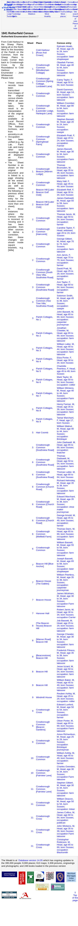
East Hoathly (10, 8)
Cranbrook (54, 2)
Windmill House (44, 697)
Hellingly (26, 7)
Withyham (54, 12)
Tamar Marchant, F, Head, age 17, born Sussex (65, 420)
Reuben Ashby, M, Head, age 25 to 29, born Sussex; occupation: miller (66, 697)
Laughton (64, 9)
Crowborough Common (43, 94)
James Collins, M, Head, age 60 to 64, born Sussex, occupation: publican (66, 817)
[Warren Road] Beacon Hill (43, 640)
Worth (57, 12)
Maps (70, 12)
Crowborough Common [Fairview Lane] (43, 773)
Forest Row (30, 5)
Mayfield (26, 9)
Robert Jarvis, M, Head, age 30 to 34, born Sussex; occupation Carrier (66, 613)
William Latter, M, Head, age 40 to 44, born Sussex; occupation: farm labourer (65, 349)
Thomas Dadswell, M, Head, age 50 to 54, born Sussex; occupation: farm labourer (65, 462)
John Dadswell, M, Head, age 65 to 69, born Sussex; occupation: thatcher (66, 447)
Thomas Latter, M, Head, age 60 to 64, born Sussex (66, 474)
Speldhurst (59, 9)
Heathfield (21, 7)
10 (32, 758)
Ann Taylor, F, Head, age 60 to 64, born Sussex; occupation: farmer (65, 287)
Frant (41, 4)
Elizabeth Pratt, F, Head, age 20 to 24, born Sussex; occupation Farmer (66, 140)
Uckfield (20, 12)
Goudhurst (48, 4)
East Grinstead (64, 3)
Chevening (32, 2)
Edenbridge (17, 4)
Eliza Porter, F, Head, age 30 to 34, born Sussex (65, 360)
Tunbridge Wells (16, 15)
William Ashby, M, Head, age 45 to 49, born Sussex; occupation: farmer (66, 758)
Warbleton (38, 12)
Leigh (9, 14)
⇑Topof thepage (75, 896)
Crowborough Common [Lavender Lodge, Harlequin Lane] (45, 109)
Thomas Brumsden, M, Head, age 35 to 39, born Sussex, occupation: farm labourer (65, 171)
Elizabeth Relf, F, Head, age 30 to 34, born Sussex (65, 192)
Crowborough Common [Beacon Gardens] (43, 726)
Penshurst (32, 12)
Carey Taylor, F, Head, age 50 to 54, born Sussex (65, 82)
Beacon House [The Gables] (43, 582)
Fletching (27, 4)
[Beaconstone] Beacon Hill (43, 656)
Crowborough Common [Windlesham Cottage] (43, 69)
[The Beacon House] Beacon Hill (44, 626)
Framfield (37, 4)
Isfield (52, 7)
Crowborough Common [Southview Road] (45, 287)
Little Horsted (15, 10)
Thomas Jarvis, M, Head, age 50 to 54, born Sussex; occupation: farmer (66, 219)
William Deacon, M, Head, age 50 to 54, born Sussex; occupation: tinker (66, 804)
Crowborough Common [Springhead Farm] (43, 140)
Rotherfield (38, 9)
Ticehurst (64, 12)
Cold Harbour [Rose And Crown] (43, 53)
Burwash (21, 2)
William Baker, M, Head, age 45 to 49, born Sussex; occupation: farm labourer (66, 685)
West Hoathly (47, 15)
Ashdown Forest (11, 3)
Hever (36, 7)
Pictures (71, 7)
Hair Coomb (42, 432)
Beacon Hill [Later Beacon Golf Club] (45, 192)
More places (63, 15)
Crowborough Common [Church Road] (45, 487)
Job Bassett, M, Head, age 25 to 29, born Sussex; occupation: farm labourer (65, 625)
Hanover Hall (42, 613)
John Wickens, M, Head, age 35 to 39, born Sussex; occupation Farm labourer (66, 831)
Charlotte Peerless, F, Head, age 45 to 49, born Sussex (66, 370)
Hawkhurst (16, 7)
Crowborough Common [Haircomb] (43, 231)
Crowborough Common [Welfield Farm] (43, 534)
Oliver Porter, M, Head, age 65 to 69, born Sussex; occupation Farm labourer (65, 725)
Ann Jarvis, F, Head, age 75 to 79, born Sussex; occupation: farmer (65, 260)
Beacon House (43, 599)
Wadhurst (27, 12)
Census (71, 2)
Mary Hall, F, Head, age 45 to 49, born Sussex (65, 184)
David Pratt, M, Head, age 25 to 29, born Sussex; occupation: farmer (65, 273)
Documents (72, 9)
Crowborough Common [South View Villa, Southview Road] (44, 273)
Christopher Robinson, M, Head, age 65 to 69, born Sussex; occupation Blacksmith (65, 846)
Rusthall (42, 9)
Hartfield (10, 12)
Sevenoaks (49, 12)
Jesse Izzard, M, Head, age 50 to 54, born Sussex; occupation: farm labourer (65, 671)
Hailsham (64, 7)
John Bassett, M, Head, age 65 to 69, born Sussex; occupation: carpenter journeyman (65, 318)
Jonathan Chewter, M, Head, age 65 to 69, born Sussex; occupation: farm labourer (65, 334)
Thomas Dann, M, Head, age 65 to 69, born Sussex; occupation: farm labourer (66, 534)
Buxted (26, 2)
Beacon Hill (41, 671)
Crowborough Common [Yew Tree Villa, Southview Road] (44, 302)
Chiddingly (38, 2)
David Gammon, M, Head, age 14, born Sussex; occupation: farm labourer (65, 94)
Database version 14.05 (31, 860)
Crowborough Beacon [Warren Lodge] (44, 171)
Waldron (31, 14)
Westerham (44, 12)
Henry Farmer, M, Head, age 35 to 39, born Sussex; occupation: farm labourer (66, 409)
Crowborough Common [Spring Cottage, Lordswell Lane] (44, 82)
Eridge (20, 4)
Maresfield (21, 9)
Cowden (47, 2)
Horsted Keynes (47, 8)
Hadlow (58, 4)
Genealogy (72, 4)
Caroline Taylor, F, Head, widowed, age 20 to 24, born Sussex (66, 232)
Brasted (15, 2)
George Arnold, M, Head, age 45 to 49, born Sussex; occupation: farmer (66, 520)
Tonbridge (11, 16)
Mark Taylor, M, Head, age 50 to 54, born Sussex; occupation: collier (66, 381)
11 (32, 789)
